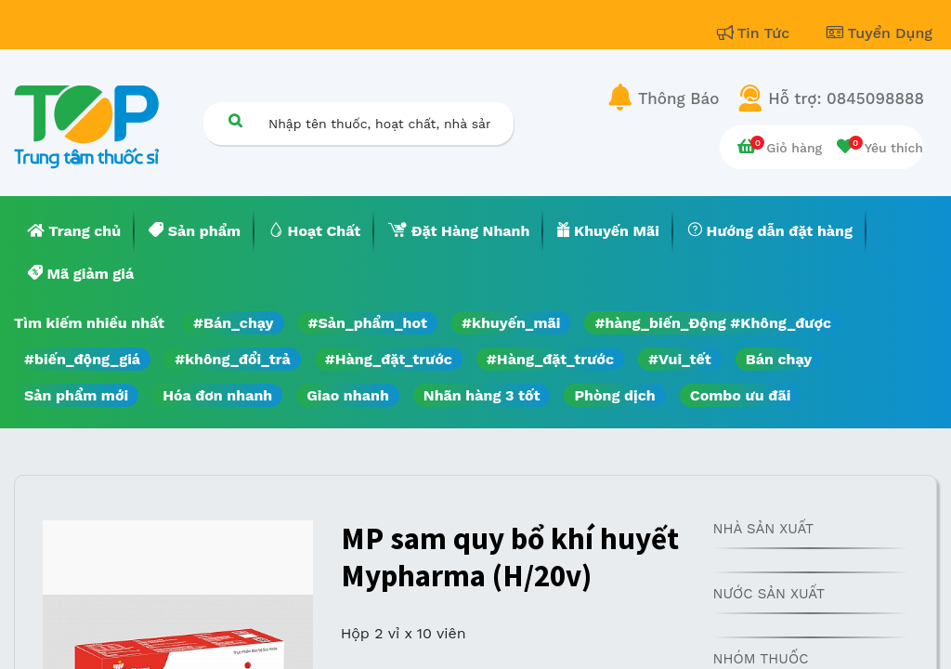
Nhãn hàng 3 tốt (482, 395)
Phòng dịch (614, 395)
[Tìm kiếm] (234, 120)
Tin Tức (756, 33)
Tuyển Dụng (879, 33)
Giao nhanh (347, 395)
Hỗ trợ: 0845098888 (846, 98)
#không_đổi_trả (233, 359)
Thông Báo (678, 98)
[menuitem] (74, 231)
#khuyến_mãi (511, 323)
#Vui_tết (679, 359)
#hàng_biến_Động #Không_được (712, 323)
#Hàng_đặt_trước (388, 359)
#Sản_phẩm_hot (367, 323)
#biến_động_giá (82, 359)
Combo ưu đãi (740, 395)
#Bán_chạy (233, 323)
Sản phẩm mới (76, 395)
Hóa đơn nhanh (217, 395)
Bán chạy (779, 359)
